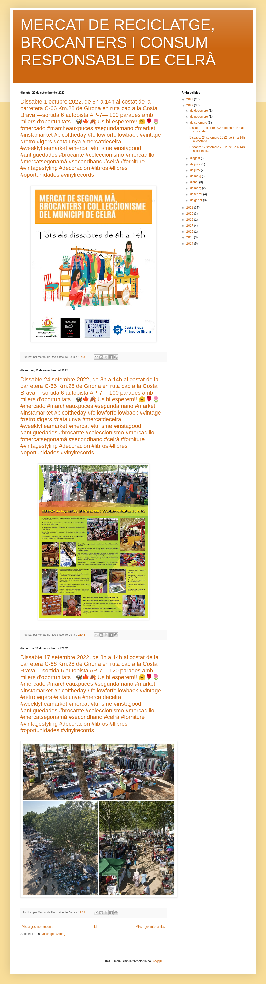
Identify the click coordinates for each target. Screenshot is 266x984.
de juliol (195, 164)
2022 (190, 105)
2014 (190, 243)
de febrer (196, 194)
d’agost (195, 158)
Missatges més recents (37, 927)
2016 (190, 231)
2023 (190, 99)
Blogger (157, 961)
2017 (190, 225)
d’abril (194, 182)
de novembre (199, 116)
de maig (196, 176)
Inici (94, 927)
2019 (190, 219)
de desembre (199, 110)
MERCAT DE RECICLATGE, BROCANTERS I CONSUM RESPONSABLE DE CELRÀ (118, 42)
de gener (196, 200)
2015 (190, 237)
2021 (190, 207)
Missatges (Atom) (53, 934)
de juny (195, 170)
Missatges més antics (150, 927)
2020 (190, 213)
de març (196, 188)
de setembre (199, 122)
